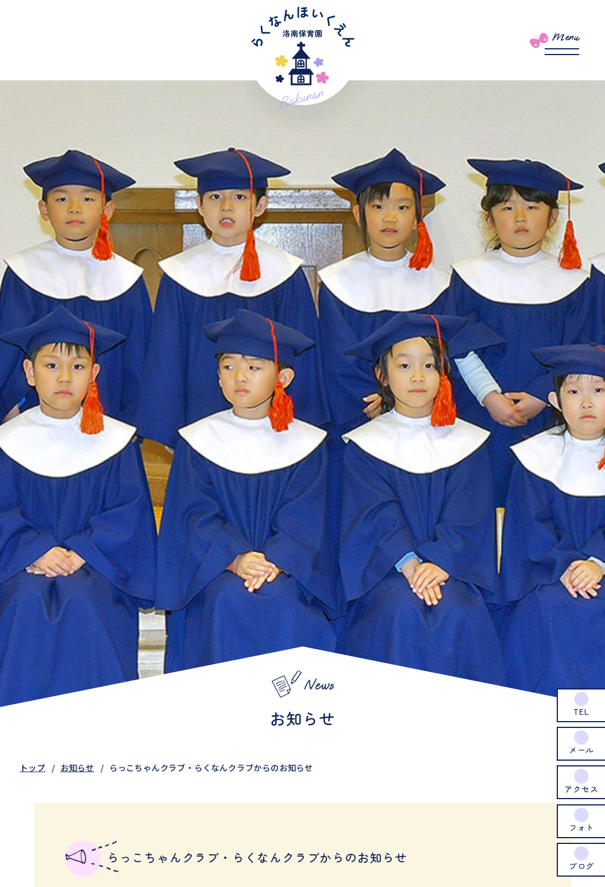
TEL (581, 711)
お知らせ (77, 767)
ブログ (581, 865)
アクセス (581, 789)
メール (581, 750)
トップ (32, 767)
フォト (581, 827)
